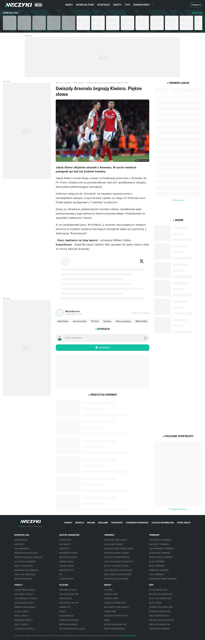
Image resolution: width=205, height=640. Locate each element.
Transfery (107, 321)
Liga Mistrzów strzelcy (25, 590)
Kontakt (68, 522)
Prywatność (117, 522)
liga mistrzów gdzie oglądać (72, 629)
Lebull (107, 620)
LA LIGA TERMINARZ (157, 561)
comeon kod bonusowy (159, 629)
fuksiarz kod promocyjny (116, 616)
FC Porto (94, 321)
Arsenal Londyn (79, 321)
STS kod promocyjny (158, 590)
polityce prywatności (130, 635)
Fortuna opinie (111, 594)
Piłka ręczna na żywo (69, 594)
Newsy (69, 5)
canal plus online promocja (117, 557)
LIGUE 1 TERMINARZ (156, 574)
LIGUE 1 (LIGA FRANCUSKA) (24, 574)
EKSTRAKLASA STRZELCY (24, 603)
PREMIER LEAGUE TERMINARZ (160, 557)
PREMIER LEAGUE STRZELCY (25, 607)
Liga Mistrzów (20, 540)
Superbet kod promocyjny (161, 607)
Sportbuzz (103, 5)
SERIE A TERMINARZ (157, 566)
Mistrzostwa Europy (68, 624)
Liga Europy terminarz (159, 544)
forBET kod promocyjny (115, 603)
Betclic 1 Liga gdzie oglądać (116, 566)
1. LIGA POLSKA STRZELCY (24, 629)
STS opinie (108, 590)
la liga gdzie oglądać (113, 544)
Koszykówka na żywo (69, 603)
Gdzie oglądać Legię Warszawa (117, 574)
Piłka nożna (78, 82)
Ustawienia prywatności (137, 522)
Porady (62, 611)
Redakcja (79, 522)
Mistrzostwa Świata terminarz (163, 579)
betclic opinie (155, 603)
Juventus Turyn (66, 579)
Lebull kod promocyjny (159, 624)
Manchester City (66, 570)
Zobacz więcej (178, 200)
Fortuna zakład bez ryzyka (161, 620)
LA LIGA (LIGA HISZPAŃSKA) (25, 561)
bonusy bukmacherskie (114, 629)
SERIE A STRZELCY (21, 616)
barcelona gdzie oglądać (115, 540)
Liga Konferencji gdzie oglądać (118, 570)
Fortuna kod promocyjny (160, 594)
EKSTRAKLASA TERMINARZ (159, 553)
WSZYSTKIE (197, 13)
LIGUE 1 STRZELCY (21, 624)
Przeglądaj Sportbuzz (178, 509)
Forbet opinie (110, 611)
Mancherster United (68, 553)
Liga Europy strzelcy (23, 594)
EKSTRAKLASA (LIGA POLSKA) (25, 553)
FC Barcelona (65, 540)
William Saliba (141, 321)
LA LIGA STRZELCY (21, 611)
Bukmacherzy (143, 5)
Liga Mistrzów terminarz (160, 540)
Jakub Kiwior (62, 321)
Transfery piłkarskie (68, 620)
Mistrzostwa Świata (23, 579)
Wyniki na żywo (85, 5)
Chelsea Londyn (66, 566)
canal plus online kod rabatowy (119, 561)
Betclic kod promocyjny (160, 598)
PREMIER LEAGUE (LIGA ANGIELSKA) (28, 557)
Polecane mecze (66, 616)
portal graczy (184, 522)
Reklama (91, 522)
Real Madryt (65, 544)
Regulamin (103, 522)
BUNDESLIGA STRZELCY (23, 620)
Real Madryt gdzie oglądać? (117, 607)
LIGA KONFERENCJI (21, 548)
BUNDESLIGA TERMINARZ (159, 570)
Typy (127, 5)
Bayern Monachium (67, 557)
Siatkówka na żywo (68, 590)
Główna (59, 82)
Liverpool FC (65, 548)
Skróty (117, 5)
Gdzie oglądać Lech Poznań (116, 579)
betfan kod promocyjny (160, 611)
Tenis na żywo (65, 598)
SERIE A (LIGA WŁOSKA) (23, 566)
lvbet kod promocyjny (159, 616)
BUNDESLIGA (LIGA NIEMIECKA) (26, 570)
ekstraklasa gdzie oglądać (116, 553)
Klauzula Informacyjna (163, 522)
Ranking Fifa (64, 607)
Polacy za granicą (123, 321)
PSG (60, 574)
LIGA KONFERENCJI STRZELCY (26, 598)
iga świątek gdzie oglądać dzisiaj (119, 548)
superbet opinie (111, 598)
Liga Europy (19, 544)
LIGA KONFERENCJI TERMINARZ (161, 548)
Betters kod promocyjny (115, 624)
